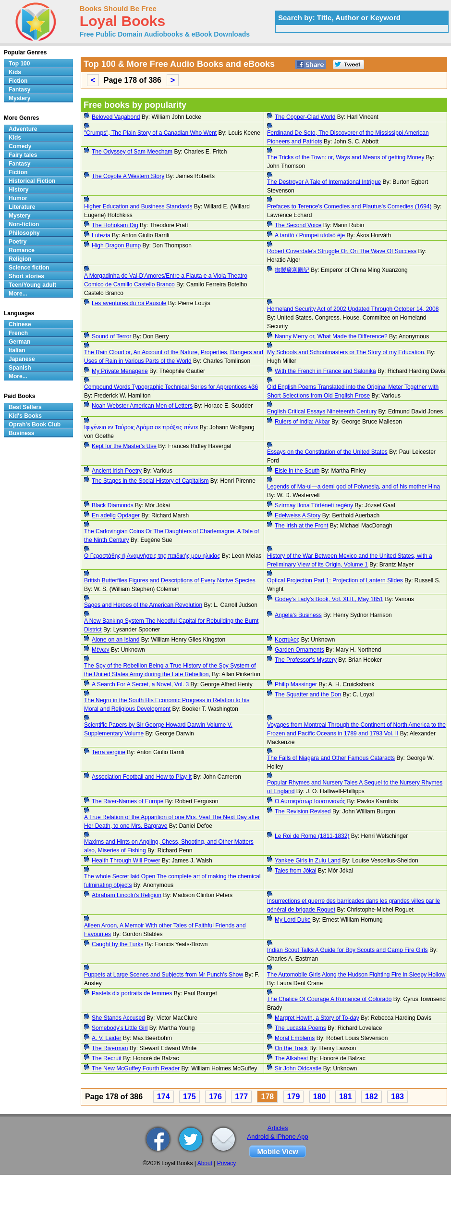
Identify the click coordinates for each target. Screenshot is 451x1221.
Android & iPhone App (277, 1136)
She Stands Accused (118, 1018)
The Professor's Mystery (306, 659)
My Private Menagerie (120, 371)
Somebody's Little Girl (119, 1028)
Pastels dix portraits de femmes (132, 993)
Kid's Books (25, 415)
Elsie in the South (297, 470)
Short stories (26, 276)
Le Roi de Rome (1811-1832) (312, 836)
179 (293, 1096)
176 (215, 1096)
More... (18, 293)
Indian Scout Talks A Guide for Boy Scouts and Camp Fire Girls (347, 950)
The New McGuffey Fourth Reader (136, 1068)
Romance (22, 250)
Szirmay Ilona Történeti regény (314, 505)
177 (241, 1096)
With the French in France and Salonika (325, 371)
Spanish (20, 367)
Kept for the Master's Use (124, 446)
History (18, 189)
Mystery (19, 98)
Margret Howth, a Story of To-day (317, 1018)
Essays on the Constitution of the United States (327, 452)
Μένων (101, 649)
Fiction (18, 80)
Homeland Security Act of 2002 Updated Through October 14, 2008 (353, 309)
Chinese (20, 324)
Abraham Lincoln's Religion (126, 895)
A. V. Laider (107, 1038)
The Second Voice (298, 225)
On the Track (291, 1048)
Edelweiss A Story (297, 515)
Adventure (23, 129)
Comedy (20, 146)
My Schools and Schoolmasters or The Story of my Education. (346, 352)
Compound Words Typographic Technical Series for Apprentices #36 (171, 387)
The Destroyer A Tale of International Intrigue (324, 182)
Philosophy (24, 233)
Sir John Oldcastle (298, 1068)
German (19, 341)
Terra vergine (108, 752)
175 (189, 1096)
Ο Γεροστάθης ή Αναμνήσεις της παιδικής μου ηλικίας (152, 556)
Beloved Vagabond (116, 117)
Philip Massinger (296, 684)
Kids (15, 72)
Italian (17, 350)
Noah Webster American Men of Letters (142, 405)
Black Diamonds (113, 505)
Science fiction (29, 267)
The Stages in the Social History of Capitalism (150, 480)
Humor (18, 198)
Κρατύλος (287, 639)
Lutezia (101, 235)
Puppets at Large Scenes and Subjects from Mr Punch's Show (163, 974)
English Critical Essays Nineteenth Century (322, 411)
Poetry (17, 241)
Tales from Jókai (296, 870)
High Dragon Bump (116, 245)
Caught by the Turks (117, 944)
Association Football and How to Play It (142, 776)
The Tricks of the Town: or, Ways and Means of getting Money (346, 157)
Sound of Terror (112, 336)
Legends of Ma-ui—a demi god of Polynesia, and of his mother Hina (353, 486)
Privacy (226, 1163)
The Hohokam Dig (115, 225)
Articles (278, 1127)
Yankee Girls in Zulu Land (308, 860)
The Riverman (110, 1048)
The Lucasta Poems (300, 1028)
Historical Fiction (32, 181)
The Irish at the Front (301, 525)
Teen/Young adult (32, 285)
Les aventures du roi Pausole (129, 303)
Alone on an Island (115, 639)
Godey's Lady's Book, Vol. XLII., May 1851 (329, 599)
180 (319, 1096)
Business (21, 433)
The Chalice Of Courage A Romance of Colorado (329, 999)
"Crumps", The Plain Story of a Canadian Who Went (150, 132)
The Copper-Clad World (305, 117)
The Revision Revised (303, 811)
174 (163, 1096)
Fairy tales (23, 155)
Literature (22, 207)
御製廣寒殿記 (292, 270)
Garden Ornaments (299, 649)
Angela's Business (298, 615)
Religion (20, 259)
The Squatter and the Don (308, 694)
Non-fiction (24, 224)
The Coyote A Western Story (128, 176)
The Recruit (107, 1058)
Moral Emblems (295, 1038)
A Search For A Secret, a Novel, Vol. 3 (140, 684)
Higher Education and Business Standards (138, 206)
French (18, 333)
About (204, 1163)
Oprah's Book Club (35, 424)
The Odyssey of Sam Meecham (132, 151)
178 (267, 1096)
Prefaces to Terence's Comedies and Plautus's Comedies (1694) (349, 206)
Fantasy (19, 89)
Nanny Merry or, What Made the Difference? (331, 336)
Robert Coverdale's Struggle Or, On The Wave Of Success (341, 251)
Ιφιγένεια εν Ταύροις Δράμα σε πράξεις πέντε (141, 427)
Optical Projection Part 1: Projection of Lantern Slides (335, 580)
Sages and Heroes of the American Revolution (143, 605)
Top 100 (19, 63)
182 (371, 1096)
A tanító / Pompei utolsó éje (310, 235)
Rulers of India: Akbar (302, 421)
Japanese (22, 359)
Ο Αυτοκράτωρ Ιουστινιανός (310, 801)
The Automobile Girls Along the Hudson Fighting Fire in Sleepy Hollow (356, 974)
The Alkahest (291, 1058)
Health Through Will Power (126, 860)
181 (345, 1096)
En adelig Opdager (116, 515)
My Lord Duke (293, 919)
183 (397, 1096)
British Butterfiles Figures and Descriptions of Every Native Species (170, 580)
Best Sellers (25, 407)
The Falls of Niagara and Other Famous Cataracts (331, 758)
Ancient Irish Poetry (117, 470)
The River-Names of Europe (127, 801)
